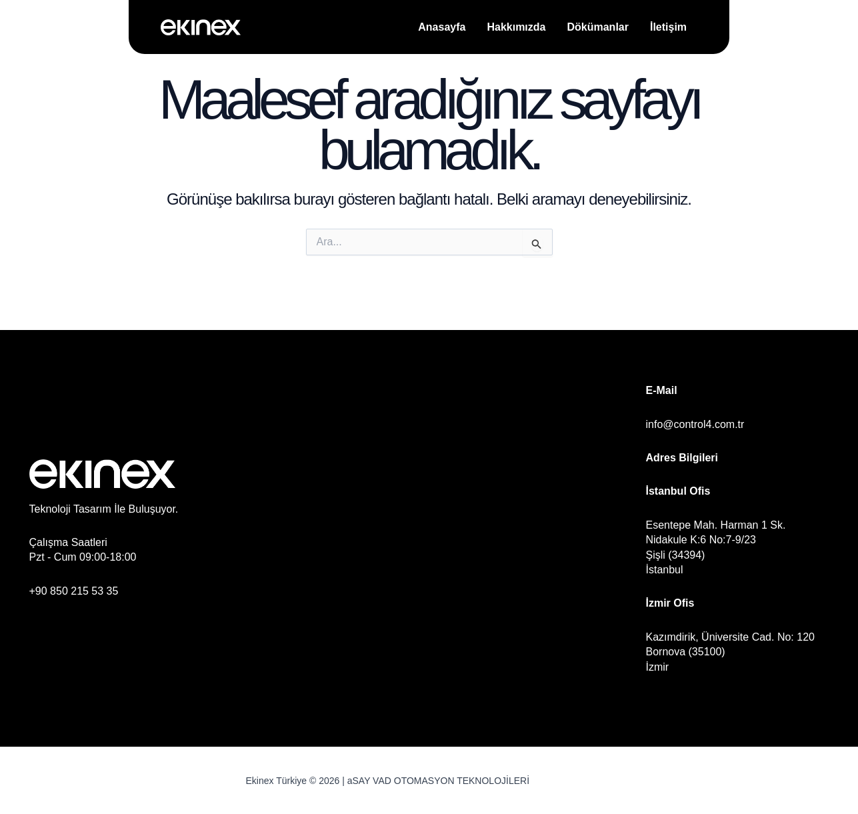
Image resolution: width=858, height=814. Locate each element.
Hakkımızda (516, 27)
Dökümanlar (597, 27)
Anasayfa (441, 27)
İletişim (668, 27)
